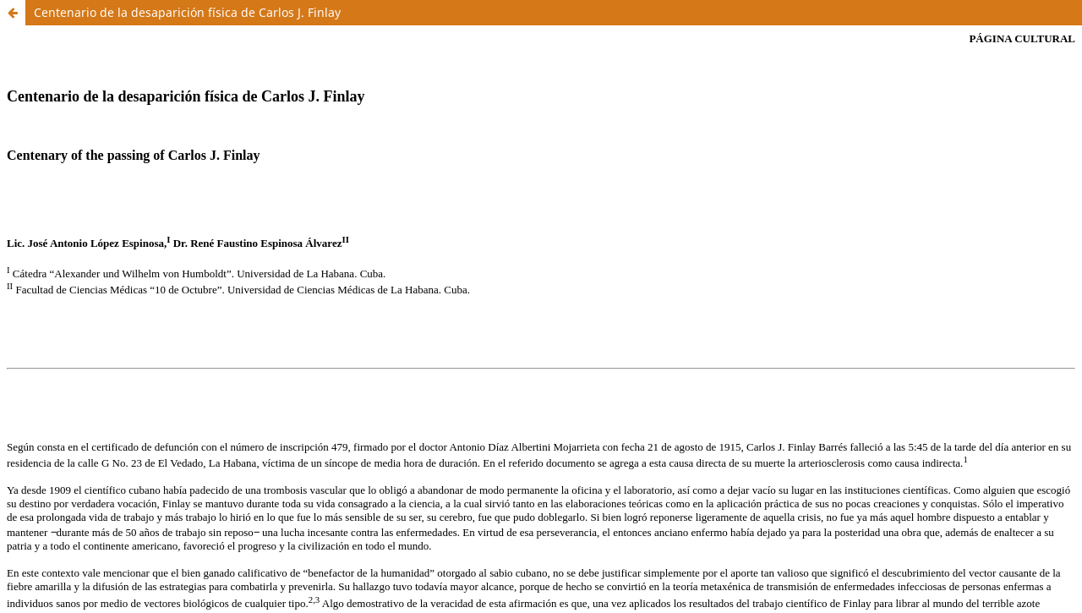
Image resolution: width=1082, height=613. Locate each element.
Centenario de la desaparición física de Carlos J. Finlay (187, 12)
